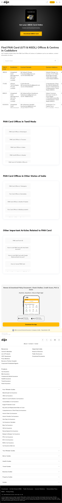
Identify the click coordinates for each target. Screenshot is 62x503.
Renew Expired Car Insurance (10, 431)
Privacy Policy (10, 491)
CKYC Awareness (6, 356)
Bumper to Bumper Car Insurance (11, 434)
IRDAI (2, 491)
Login (53, 2)
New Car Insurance (8, 425)
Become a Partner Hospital (8, 361)
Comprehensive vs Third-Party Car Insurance (14, 410)
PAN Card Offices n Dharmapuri (18, 131)
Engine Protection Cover (9, 404)
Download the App (31, 324)
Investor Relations (40, 489)
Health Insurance (6, 378)
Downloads (4, 489)
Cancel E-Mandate (6, 351)
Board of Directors (37, 351)
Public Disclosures (37, 354)
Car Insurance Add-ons (9, 445)
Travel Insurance (6, 381)
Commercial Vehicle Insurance (9, 376)
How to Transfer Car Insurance (10, 416)
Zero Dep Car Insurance (9, 419)
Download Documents (38, 356)
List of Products (5, 354)
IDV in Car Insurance (8, 440)
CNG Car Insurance (8, 395)
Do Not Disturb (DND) (16, 489)
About (25, 343)
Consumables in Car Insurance (10, 401)
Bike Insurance (5, 374)
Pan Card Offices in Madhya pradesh (18, 209)
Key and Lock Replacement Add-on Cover (14, 407)
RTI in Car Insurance (8, 437)
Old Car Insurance (7, 428)
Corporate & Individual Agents (9, 363)
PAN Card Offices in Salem (18, 147)
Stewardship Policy (52, 489)
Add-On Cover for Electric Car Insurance (13, 398)
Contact (31, 343)
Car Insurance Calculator (9, 422)
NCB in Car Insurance (8, 442)
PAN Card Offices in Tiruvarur (18, 139)
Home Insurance (5, 383)
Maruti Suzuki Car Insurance (10, 392)
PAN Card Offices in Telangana (18, 186)
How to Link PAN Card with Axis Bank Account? (17, 248)
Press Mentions (5, 358)
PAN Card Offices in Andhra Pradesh (18, 202)
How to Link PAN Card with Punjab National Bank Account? (18, 256)
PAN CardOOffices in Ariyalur (18, 155)
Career (36, 343)
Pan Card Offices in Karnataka (17, 194)
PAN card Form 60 (18, 240)
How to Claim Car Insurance (10, 413)
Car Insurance (5, 371)
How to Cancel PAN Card (18, 264)
